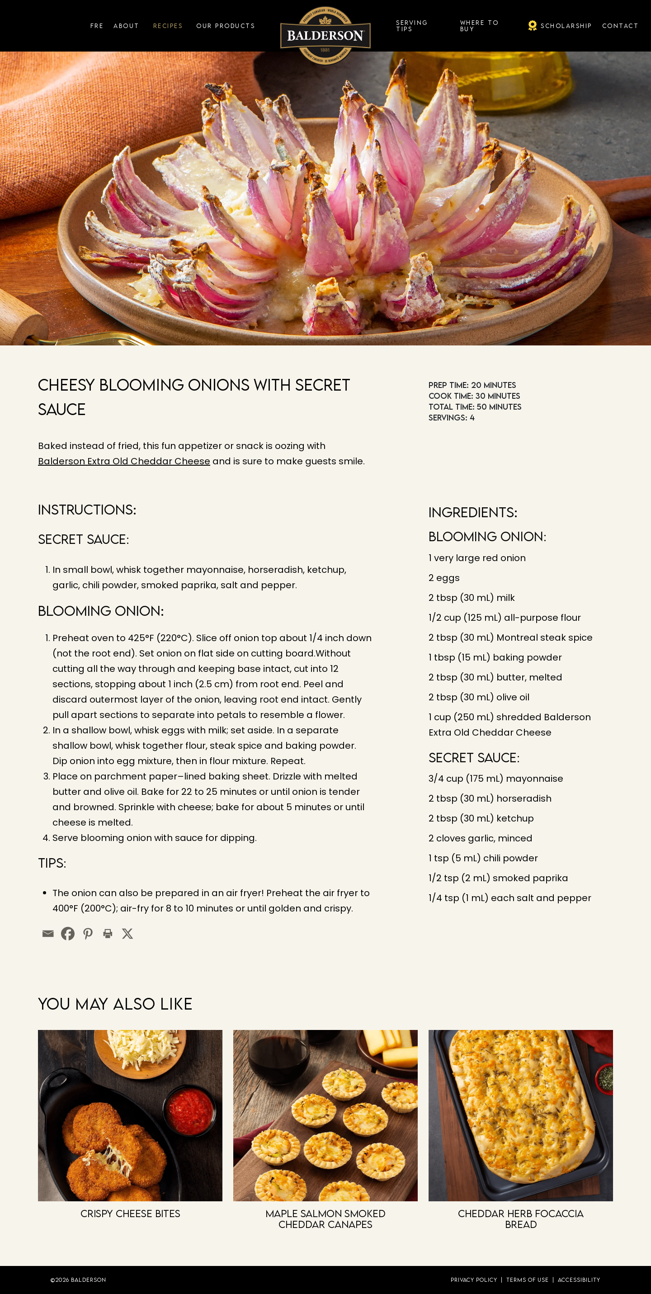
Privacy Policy (474, 1279)
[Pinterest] (88, 934)
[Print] (108, 934)
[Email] (48, 934)
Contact (620, 25)
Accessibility (579, 1279)
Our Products (225, 25)
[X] (127, 934)
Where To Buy (479, 26)
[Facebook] (68, 934)
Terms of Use (527, 1279)
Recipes (168, 25)
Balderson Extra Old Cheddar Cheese (124, 461)
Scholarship (566, 25)
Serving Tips (412, 26)
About (126, 25)
